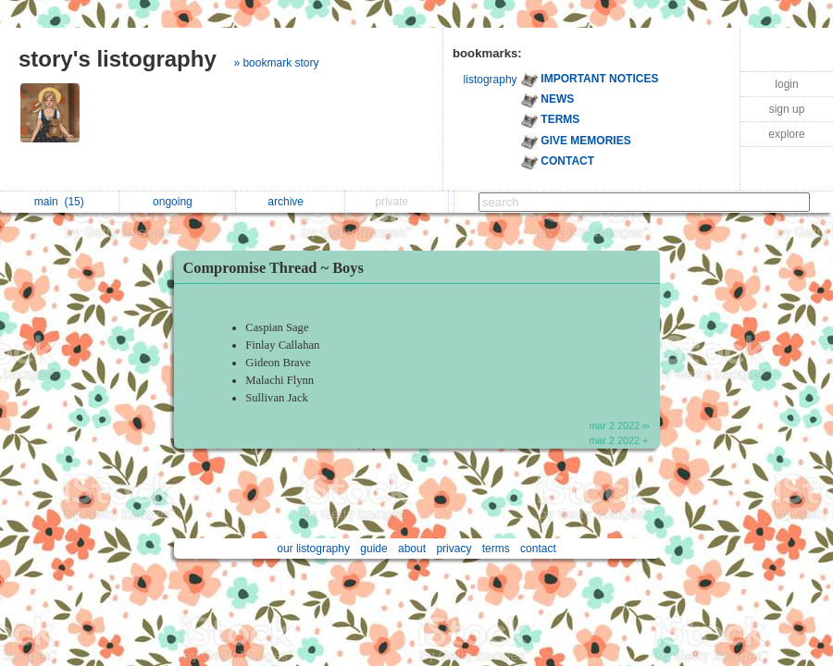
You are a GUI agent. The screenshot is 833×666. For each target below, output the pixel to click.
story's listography (118, 58)
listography (490, 79)
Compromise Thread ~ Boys (273, 268)
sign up (787, 109)
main (59, 201)
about (412, 548)
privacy (453, 548)
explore (786, 134)
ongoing (177, 201)
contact (538, 548)
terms (496, 548)
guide (373, 548)
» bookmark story (275, 62)
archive (290, 201)
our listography (313, 548)
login (786, 84)
